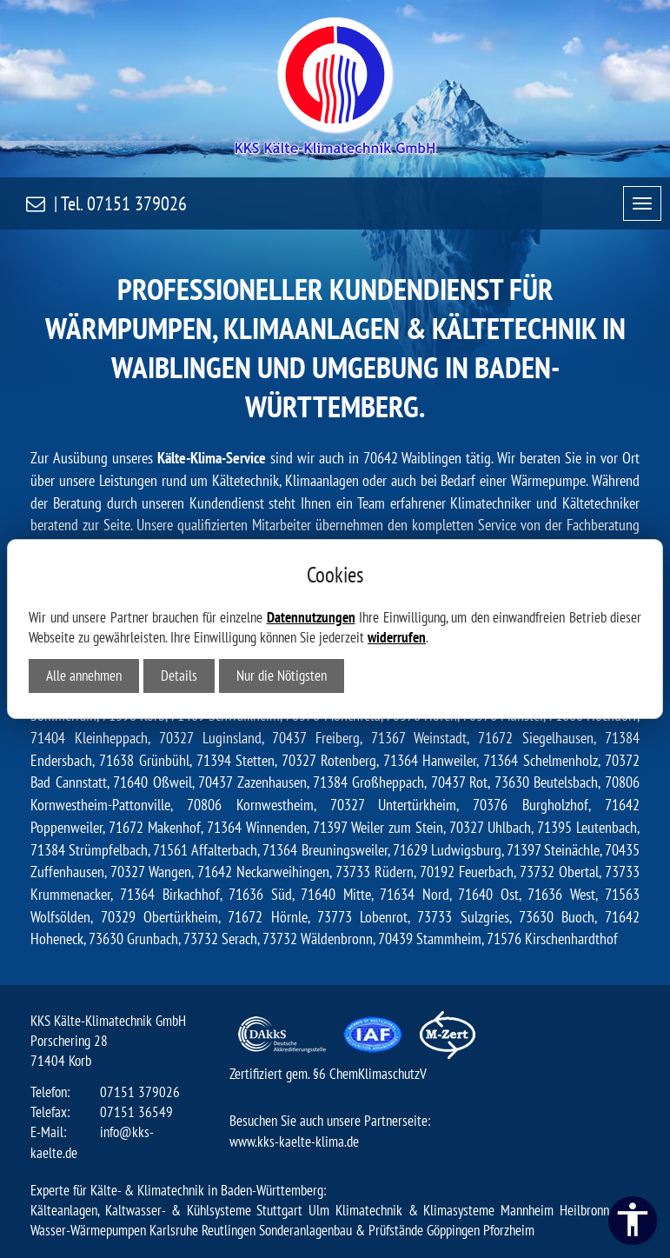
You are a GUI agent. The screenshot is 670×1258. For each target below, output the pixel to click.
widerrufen (397, 637)
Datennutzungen (311, 617)
